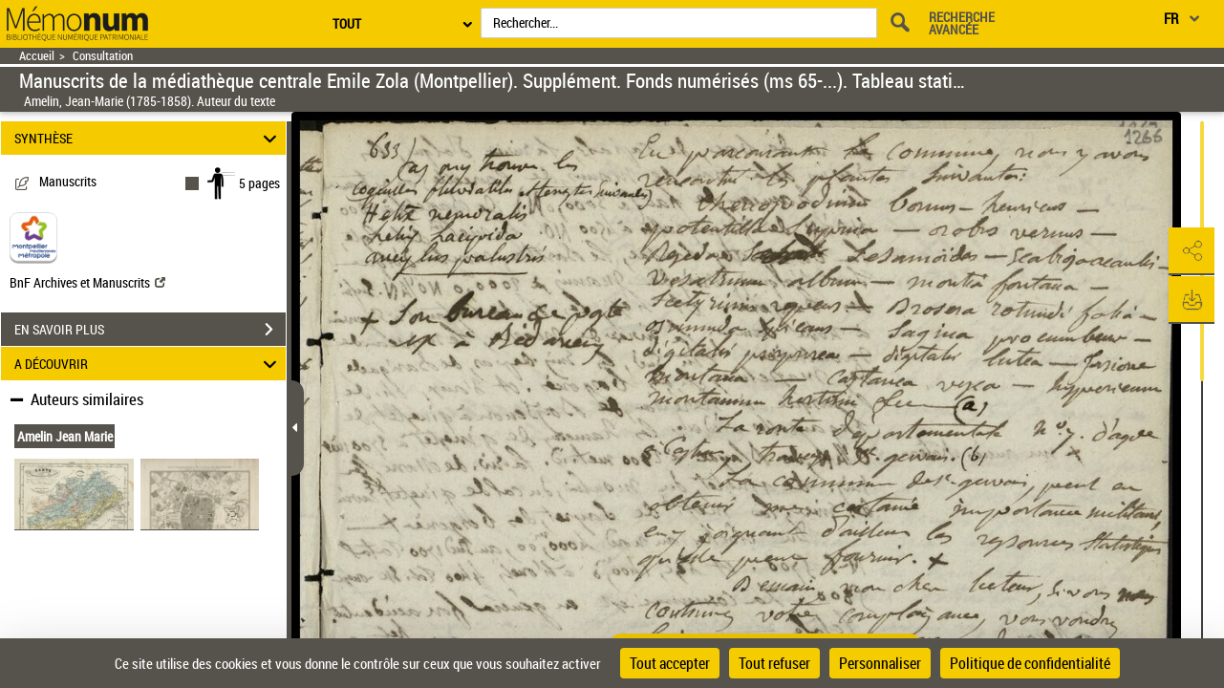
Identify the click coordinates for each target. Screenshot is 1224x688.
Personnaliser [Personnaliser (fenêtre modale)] (880, 663)
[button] (1190, 251)
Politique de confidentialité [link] (1030, 663)
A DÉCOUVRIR (148, 363)
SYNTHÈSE (148, 138)
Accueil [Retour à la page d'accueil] (36, 56)
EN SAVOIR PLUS (150, 329)
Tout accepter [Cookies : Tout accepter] (670, 663)
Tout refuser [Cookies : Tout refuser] (774, 663)
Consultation (103, 56)
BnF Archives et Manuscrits (87, 282)
